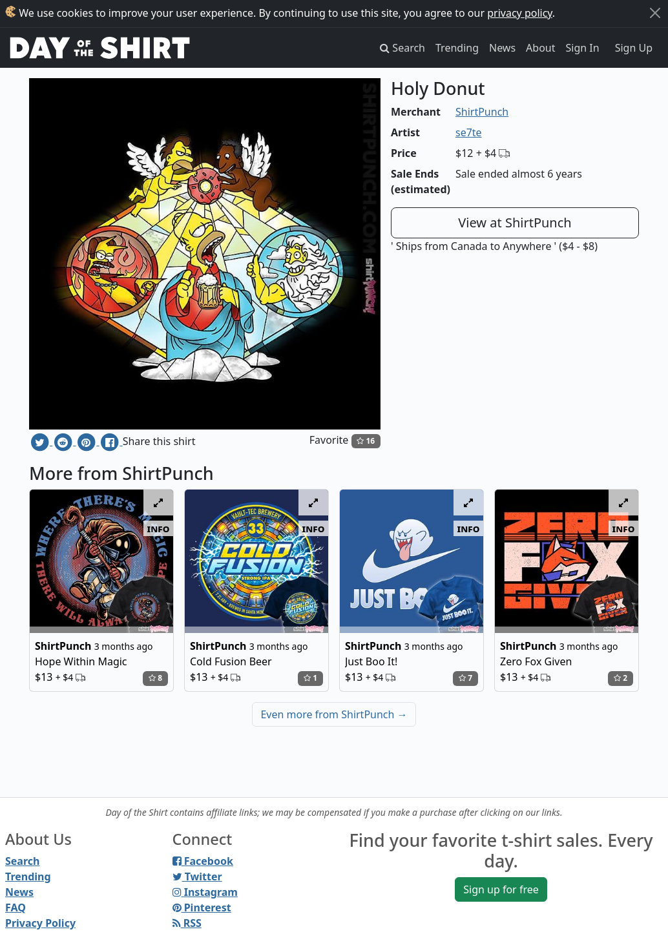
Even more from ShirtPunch (333, 714)
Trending (457, 48)
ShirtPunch (481, 112)
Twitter (197, 876)
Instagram (205, 892)
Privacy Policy (40, 923)
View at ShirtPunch (514, 222)
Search (22, 861)
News (502, 48)
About (540, 48)
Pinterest (201, 907)
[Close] (655, 13)
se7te (468, 132)
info (158, 528)
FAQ (15, 907)
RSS (187, 923)
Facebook (202, 861)
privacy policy (519, 13)
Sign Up (633, 48)
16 (366, 440)
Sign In (583, 48)
